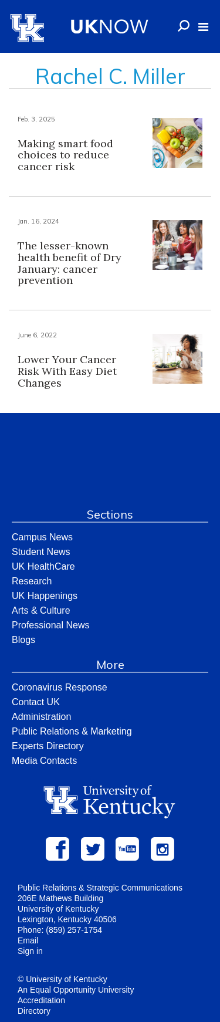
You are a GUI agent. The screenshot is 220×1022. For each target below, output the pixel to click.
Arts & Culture (41, 610)
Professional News (51, 625)
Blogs (23, 640)
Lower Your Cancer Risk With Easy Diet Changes (67, 371)
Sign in (30, 951)
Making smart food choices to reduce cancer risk (65, 155)
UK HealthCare (43, 566)
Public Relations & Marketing (72, 731)
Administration (41, 717)
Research (32, 581)
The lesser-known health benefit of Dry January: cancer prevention (69, 263)
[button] (203, 26)
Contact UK (36, 702)
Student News (41, 552)
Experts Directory (48, 746)
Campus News (42, 537)
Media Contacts (44, 761)
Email (28, 940)
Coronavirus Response (59, 687)
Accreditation (41, 1000)
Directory (34, 1011)
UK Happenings (44, 596)
